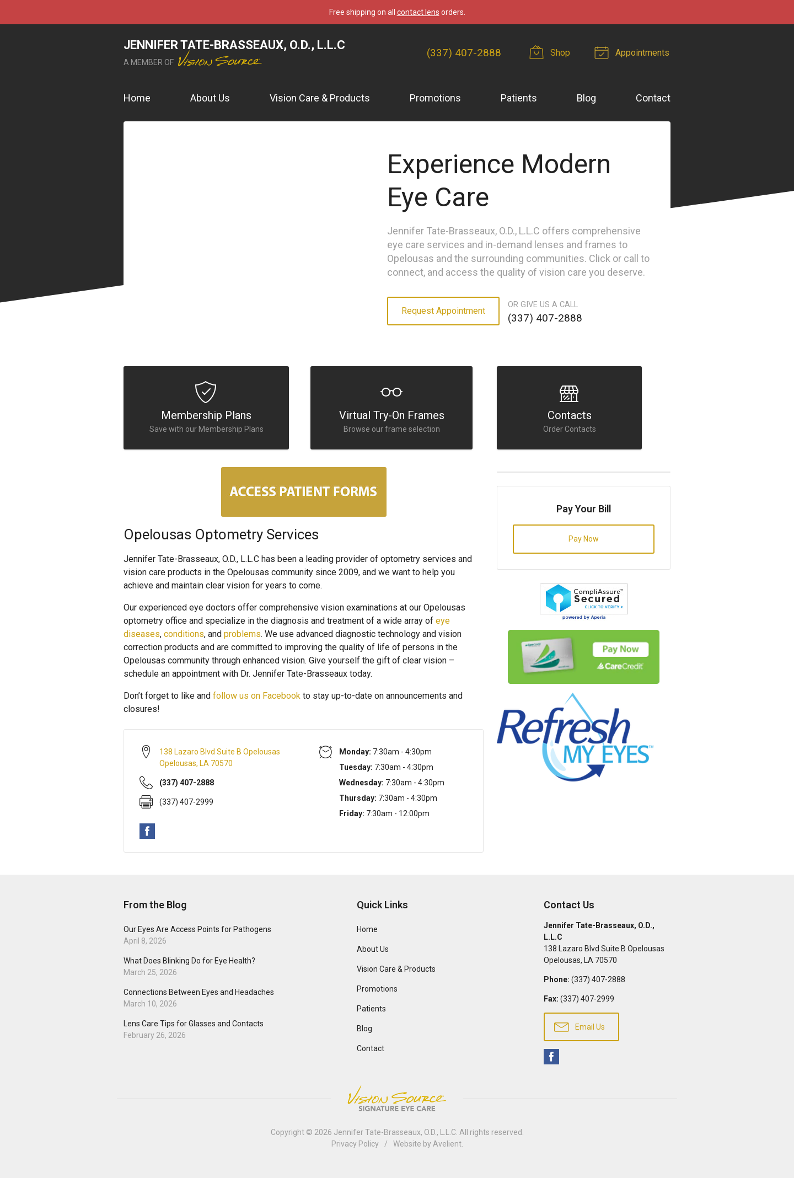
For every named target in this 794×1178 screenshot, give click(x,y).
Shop (553, 52)
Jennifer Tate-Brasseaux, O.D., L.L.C (395, 1137)
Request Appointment (443, 311)
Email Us (579, 1031)
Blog (586, 98)
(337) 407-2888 (465, 52)
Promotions (435, 98)
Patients (519, 98)
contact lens (418, 12)
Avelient (447, 1148)
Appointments (634, 52)
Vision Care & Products (320, 98)
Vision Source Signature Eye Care (397, 1103)
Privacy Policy (355, 1148)
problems (242, 639)
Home (137, 98)
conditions (184, 639)
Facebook (147, 836)
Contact (653, 98)
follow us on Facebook (257, 700)
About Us (210, 98)
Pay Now (583, 543)
